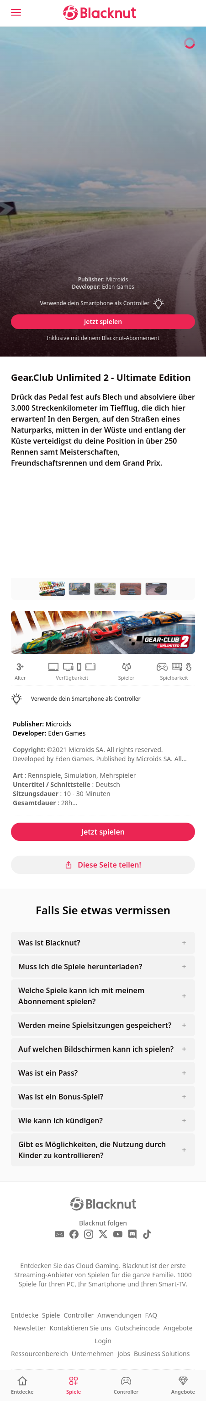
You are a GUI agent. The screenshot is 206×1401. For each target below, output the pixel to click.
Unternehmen (93, 1353)
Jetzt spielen (103, 321)
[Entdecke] (22, 1385)
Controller (78, 1315)
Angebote (178, 1328)
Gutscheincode (137, 1328)
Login (103, 1340)
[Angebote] (183, 1385)
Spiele (51, 1315)
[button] (103, 303)
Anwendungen (119, 1315)
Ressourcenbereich (39, 1353)
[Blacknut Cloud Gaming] (99, 12)
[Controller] (126, 1385)
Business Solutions (162, 1353)
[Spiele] (73, 1385)
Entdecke (24, 1315)
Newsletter (29, 1328)
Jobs (123, 1353)
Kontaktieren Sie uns (80, 1328)
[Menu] (16, 12)
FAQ (151, 1315)
